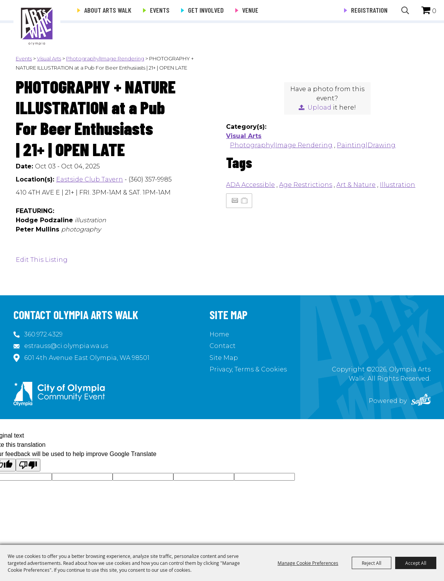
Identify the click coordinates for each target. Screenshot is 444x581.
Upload (319, 107)
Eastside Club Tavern (89, 179)
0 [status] (434, 11)
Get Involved (206, 10)
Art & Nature (356, 184)
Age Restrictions (305, 184)
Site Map (224, 357)
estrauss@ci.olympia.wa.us (66, 346)
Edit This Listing (42, 259)
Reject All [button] (371, 563)
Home (219, 334)
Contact (223, 346)
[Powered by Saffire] (421, 401)
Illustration (397, 184)
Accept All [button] (415, 563)
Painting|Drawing (366, 145)
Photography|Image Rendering (105, 58)
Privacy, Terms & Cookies (248, 369)
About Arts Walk (107, 10)
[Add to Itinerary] (244, 200)
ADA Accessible (250, 184)
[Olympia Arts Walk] (36, 23)
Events (160, 10)
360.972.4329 (43, 334)
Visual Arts (49, 58)
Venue (250, 10)
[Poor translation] (28, 465)
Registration (369, 10)
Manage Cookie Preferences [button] (308, 563)
